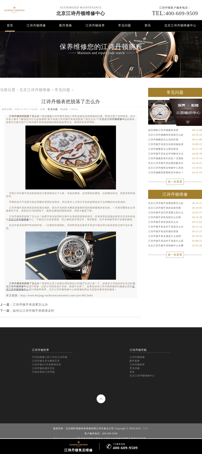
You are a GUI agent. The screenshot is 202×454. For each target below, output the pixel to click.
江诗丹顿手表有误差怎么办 (175, 222)
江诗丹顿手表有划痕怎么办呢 (175, 217)
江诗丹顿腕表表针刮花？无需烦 (175, 158)
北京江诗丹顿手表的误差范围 (175, 208)
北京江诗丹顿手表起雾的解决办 (175, 163)
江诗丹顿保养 (95, 25)
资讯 (147, 25)
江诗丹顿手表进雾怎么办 (30, 304)
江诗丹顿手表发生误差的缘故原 (175, 144)
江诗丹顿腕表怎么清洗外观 (175, 139)
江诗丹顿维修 (36, 25)
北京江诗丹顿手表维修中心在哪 (175, 245)
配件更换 (65, 25)
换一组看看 (175, 181)
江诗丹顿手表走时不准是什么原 (175, 241)
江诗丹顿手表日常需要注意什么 (175, 212)
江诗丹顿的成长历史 (43, 368)
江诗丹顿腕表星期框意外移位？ (175, 172)
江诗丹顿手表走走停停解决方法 (175, 153)
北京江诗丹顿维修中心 (80, 13)
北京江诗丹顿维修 (34, 90)
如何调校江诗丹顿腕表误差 (175, 130)
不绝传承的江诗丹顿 (43, 372)
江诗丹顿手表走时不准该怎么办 (175, 226)
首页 (10, 25)
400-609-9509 (175, 13)
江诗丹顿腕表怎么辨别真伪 (175, 149)
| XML (145, 428)
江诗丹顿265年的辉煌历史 (46, 364)
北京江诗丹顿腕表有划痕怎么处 (175, 135)
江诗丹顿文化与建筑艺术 (46, 361)
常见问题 (124, 25)
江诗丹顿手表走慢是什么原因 (175, 236)
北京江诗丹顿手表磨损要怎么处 (175, 203)
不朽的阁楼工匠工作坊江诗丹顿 (49, 357)
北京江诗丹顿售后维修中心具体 (175, 168)
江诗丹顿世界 (40, 349)
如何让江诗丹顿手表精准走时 (33, 310)
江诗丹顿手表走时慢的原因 (175, 231)
